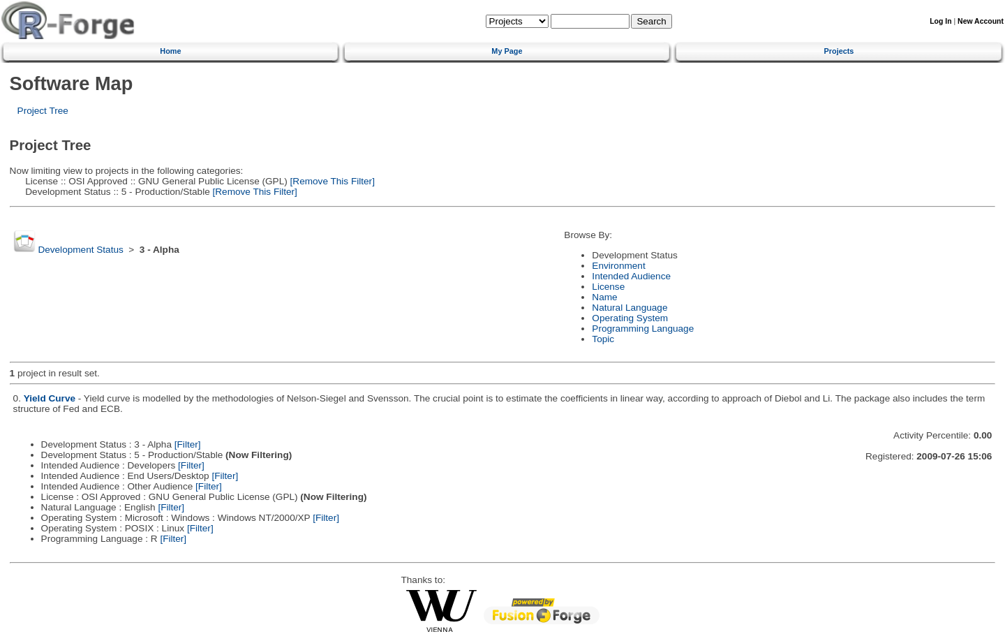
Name (604, 297)
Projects (839, 51)
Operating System (630, 318)
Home (170, 51)
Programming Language (643, 328)
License (608, 286)
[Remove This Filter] (331, 181)
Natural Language (629, 307)
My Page (506, 51)
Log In (940, 21)
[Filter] (187, 444)
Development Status (80, 249)
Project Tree (42, 110)
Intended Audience (631, 276)
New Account (981, 21)
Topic (603, 339)
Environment (618, 265)
